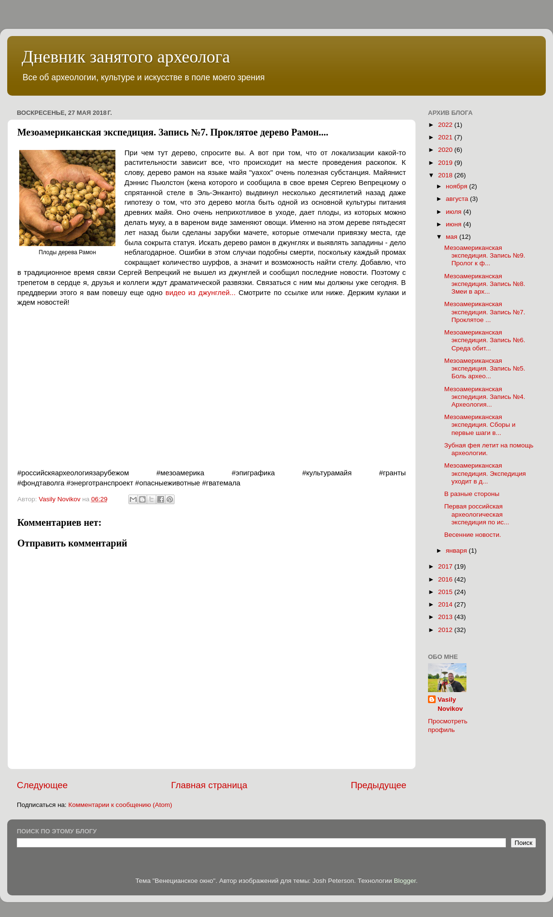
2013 (446, 616)
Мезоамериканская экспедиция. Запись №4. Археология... (485, 396)
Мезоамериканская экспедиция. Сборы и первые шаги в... (479, 424)
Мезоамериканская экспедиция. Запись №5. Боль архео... (485, 368)
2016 (446, 579)
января (457, 550)
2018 (446, 175)
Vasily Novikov (450, 704)
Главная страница (209, 785)
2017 (446, 566)
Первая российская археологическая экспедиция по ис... (476, 514)
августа (458, 198)
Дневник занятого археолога (126, 56)
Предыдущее (378, 785)
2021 (446, 137)
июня (454, 224)
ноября (457, 186)
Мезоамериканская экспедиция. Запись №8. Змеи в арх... (485, 284)
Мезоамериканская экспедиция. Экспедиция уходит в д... (485, 473)
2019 (446, 162)
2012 (446, 629)
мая (452, 236)
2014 (446, 604)
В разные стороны (472, 493)
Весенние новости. (472, 534)
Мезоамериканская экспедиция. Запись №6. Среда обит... (485, 340)
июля (454, 211)
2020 (446, 149)
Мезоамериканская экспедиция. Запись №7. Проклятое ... (485, 311)
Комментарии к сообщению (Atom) (120, 804)
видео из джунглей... (200, 293)
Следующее (42, 785)
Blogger (405, 880)
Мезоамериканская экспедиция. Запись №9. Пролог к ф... (485, 255)
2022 (446, 124)
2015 (446, 591)
